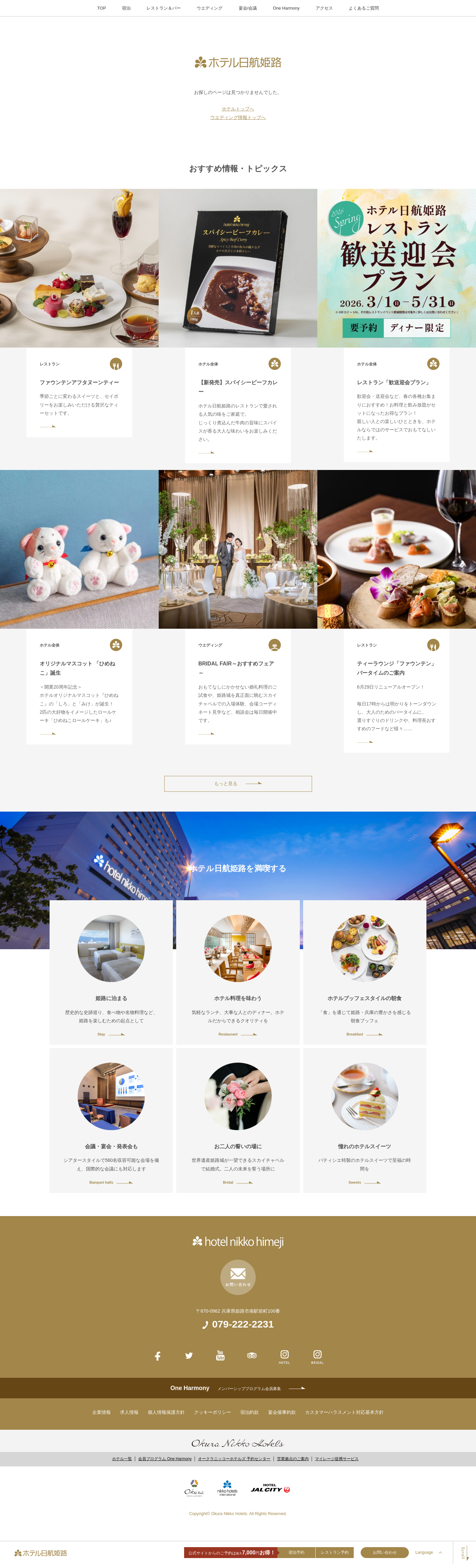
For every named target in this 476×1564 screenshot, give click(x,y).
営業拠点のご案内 (293, 1459)
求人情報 (129, 1412)
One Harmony (286, 8)
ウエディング (209, 8)
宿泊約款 (249, 1412)
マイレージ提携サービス (337, 1459)
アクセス (324, 8)
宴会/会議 (248, 8)
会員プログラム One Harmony (164, 1459)
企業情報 (101, 1412)
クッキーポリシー (212, 1412)
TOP (101, 8)
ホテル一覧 (122, 1459)
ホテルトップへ (238, 108)
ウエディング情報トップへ (238, 117)
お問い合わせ (385, 1552)
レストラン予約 (335, 1552)
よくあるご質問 (364, 8)
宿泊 (126, 8)
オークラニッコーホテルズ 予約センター (234, 1459)
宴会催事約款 (282, 1412)
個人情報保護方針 (166, 1412)
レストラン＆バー (163, 8)
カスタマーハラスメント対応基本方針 (344, 1412)
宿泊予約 (296, 1552)
